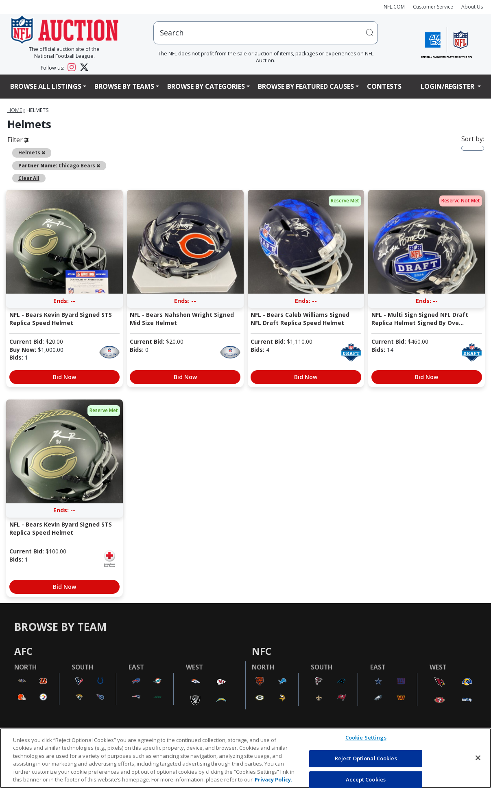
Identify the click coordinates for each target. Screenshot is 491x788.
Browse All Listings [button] (45, 86)
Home (14, 110)
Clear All (28, 178)
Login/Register (448, 86)
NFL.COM (394, 6)
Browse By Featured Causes (306, 86)
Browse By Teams (124, 86)
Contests (384, 86)
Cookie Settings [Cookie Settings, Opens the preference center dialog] (365, 738)
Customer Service (433, 6)
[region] (245, 758)
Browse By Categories (206, 86)
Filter (17, 139)
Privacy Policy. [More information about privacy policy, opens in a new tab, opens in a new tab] (273, 779)
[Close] (478, 758)
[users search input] (265, 32)
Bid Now (64, 377)
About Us (472, 6)
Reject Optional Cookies (366, 758)
